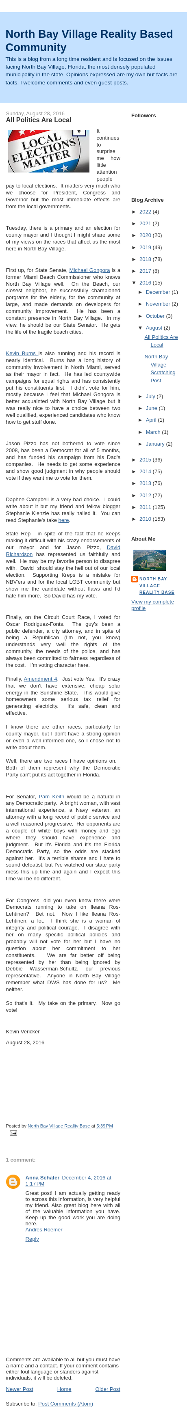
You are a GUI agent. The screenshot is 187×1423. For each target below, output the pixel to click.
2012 (146, 495)
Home (64, 1389)
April (152, 420)
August (155, 328)
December (159, 292)
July (151, 396)
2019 (146, 247)
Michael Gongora (90, 270)
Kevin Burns (22, 353)
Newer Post (19, 1389)
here (64, 520)
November (159, 304)
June (152, 408)
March (154, 432)
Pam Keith (51, 796)
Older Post (108, 1389)
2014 (146, 471)
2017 (146, 271)
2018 (146, 259)
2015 (146, 460)
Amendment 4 (40, 679)
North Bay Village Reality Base (156, 585)
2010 (146, 519)
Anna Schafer (43, 1178)
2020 (146, 235)
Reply (32, 1239)
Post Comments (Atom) (65, 1404)
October (156, 316)
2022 (146, 212)
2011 (146, 507)
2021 (146, 223)
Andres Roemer (44, 1230)
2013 (146, 483)
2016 (146, 283)
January (156, 444)
